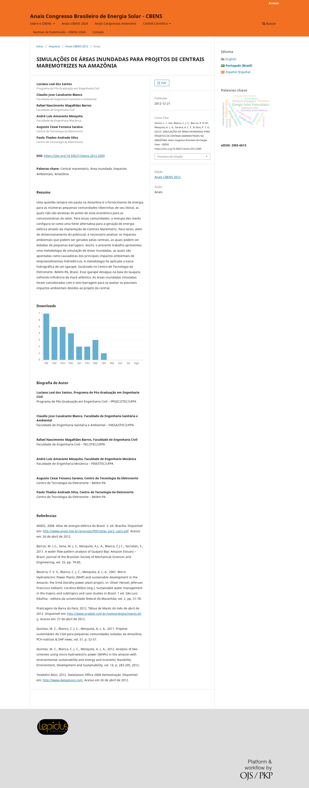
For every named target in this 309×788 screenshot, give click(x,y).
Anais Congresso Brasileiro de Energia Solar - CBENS (96, 16)
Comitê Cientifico (155, 23)
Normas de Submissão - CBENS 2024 (59, 32)
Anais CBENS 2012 (76, 46)
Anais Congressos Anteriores (115, 23)
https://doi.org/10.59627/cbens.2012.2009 (74, 156)
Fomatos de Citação (170, 156)
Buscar (269, 23)
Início (39, 46)
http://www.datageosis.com (63, 680)
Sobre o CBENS (41, 23)
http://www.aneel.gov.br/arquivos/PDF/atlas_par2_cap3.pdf (86, 531)
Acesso (274, 3)
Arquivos (54, 46)
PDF (163, 83)
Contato (98, 32)
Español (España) (238, 72)
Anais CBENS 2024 (75, 23)
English (231, 59)
